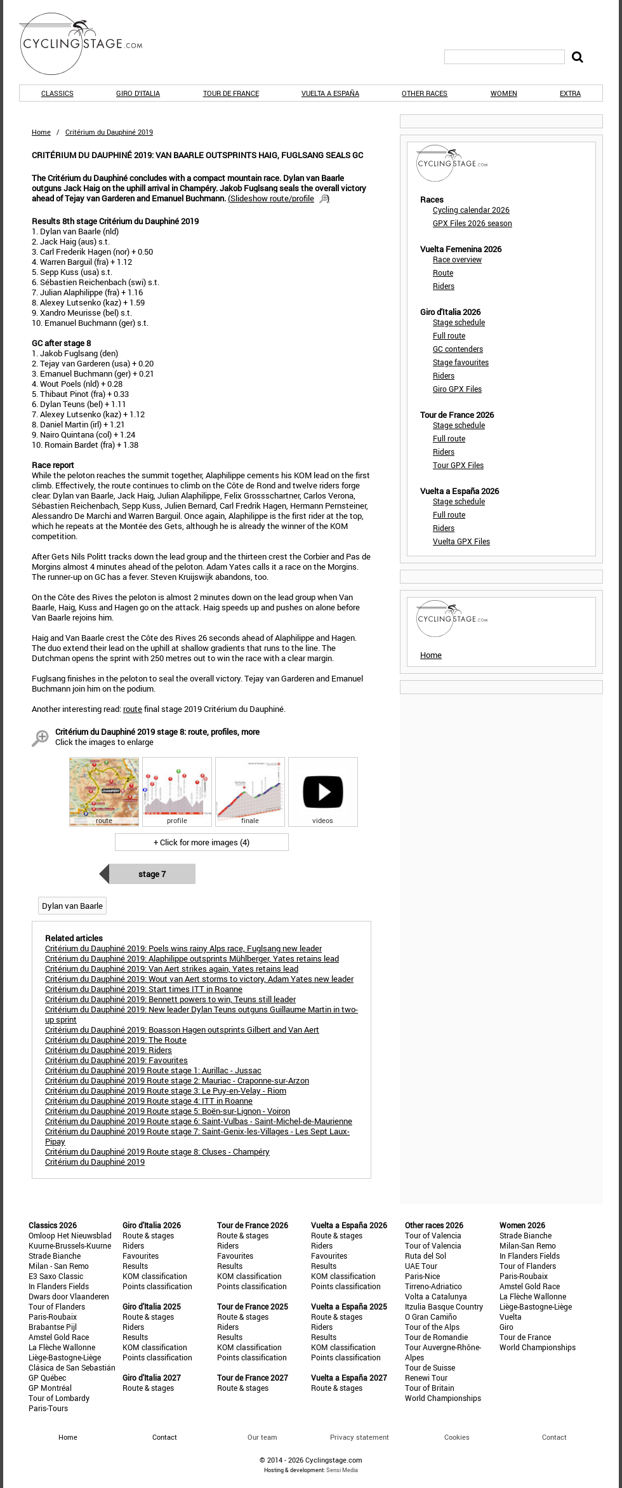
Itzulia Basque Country (444, 1306)
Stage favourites (461, 362)
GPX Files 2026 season (472, 223)
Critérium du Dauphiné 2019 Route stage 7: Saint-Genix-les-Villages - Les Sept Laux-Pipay (197, 1136)
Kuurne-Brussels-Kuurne (70, 1245)
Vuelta (511, 1316)
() (278, 198)
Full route (449, 335)
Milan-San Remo (528, 1245)
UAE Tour (421, 1266)
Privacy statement (359, 1437)
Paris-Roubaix (53, 1316)
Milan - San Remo (59, 1266)
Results (135, 1266)
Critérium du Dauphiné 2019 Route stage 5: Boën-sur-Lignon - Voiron (167, 1110)
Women (504, 93)
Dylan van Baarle (72, 905)
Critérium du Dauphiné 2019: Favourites (116, 1060)
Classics (57, 93)
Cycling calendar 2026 (471, 209)
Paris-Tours (48, 1408)
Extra (570, 93)
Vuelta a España (330, 93)
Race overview (457, 259)
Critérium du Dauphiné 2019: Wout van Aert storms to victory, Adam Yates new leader (199, 978)
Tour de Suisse (430, 1367)
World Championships (443, 1398)
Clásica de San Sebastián (72, 1367)
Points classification (157, 1286)
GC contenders (458, 349)
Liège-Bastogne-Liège (65, 1357)
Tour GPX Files (458, 465)
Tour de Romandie (436, 1337)
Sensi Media (342, 1470)
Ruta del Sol (425, 1255)
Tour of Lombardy (59, 1398)
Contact (554, 1437)
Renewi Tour (426, 1377)
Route (443, 272)
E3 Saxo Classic (56, 1276)
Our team (262, 1437)
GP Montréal (50, 1388)
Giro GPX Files (457, 389)
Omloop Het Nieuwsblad (70, 1235)
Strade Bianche (55, 1255)
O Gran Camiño (431, 1316)
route (132, 708)
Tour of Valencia (433, 1235)
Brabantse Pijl (53, 1327)
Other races (424, 93)
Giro (506, 1327)
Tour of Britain (429, 1388)
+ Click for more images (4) (201, 842)
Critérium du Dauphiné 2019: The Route (116, 1039)
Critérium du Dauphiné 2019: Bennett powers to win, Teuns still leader (170, 999)
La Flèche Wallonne (62, 1347)
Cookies (457, 1437)
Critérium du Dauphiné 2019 (95, 1161)
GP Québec (47, 1377)
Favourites (140, 1255)
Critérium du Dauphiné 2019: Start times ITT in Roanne (143, 989)
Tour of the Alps (432, 1327)
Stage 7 (152, 874)
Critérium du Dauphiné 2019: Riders (108, 1050)
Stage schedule (459, 322)
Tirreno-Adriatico (433, 1286)
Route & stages (148, 1235)
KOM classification (154, 1276)
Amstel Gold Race (59, 1337)
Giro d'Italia (138, 93)
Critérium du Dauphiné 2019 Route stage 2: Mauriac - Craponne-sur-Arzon (177, 1080)
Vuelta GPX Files (461, 541)
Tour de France (231, 93)
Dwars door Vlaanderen (69, 1296)
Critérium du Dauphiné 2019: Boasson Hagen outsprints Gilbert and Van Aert (182, 1029)
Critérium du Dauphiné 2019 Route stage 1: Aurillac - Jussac (153, 1070)
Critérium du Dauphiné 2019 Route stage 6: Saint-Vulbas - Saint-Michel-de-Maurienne (198, 1121)
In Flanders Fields (59, 1286)
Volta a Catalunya (436, 1296)
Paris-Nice (422, 1276)
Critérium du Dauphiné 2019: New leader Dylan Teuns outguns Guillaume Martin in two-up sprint (201, 1014)
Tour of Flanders (57, 1306)
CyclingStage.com (89, 44)
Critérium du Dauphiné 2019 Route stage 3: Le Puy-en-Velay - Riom (165, 1090)
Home (41, 132)
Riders (443, 286)
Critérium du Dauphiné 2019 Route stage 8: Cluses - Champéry (157, 1151)
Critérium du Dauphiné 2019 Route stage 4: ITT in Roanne (149, 1100)
